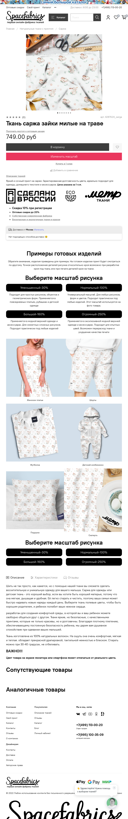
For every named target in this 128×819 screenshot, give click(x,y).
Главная (10, 28)
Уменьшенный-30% (34, 288)
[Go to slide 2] (59, 112)
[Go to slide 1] (57, 112)
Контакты (10, 728)
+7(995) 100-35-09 (90, 735)
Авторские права (14, 765)
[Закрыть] (114, 788)
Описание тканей (42, 712)
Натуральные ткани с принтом (36, 28)
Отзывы (10, 733)
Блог (36, 728)
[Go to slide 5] (66, 112)
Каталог (46, 7)
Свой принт (33, 7)
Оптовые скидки (15, 7)
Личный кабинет (42, 733)
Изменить (39, 229)
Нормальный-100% (94, 288)
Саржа (62, 28)
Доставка (10, 755)
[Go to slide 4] (64, 112)
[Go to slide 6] (68, 112)
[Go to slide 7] (70, 112)
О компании (12, 738)
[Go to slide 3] (61, 112)
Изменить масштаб (64, 156)
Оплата (9, 760)
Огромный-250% (94, 314)
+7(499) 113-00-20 (112, 7)
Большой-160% (34, 314)
